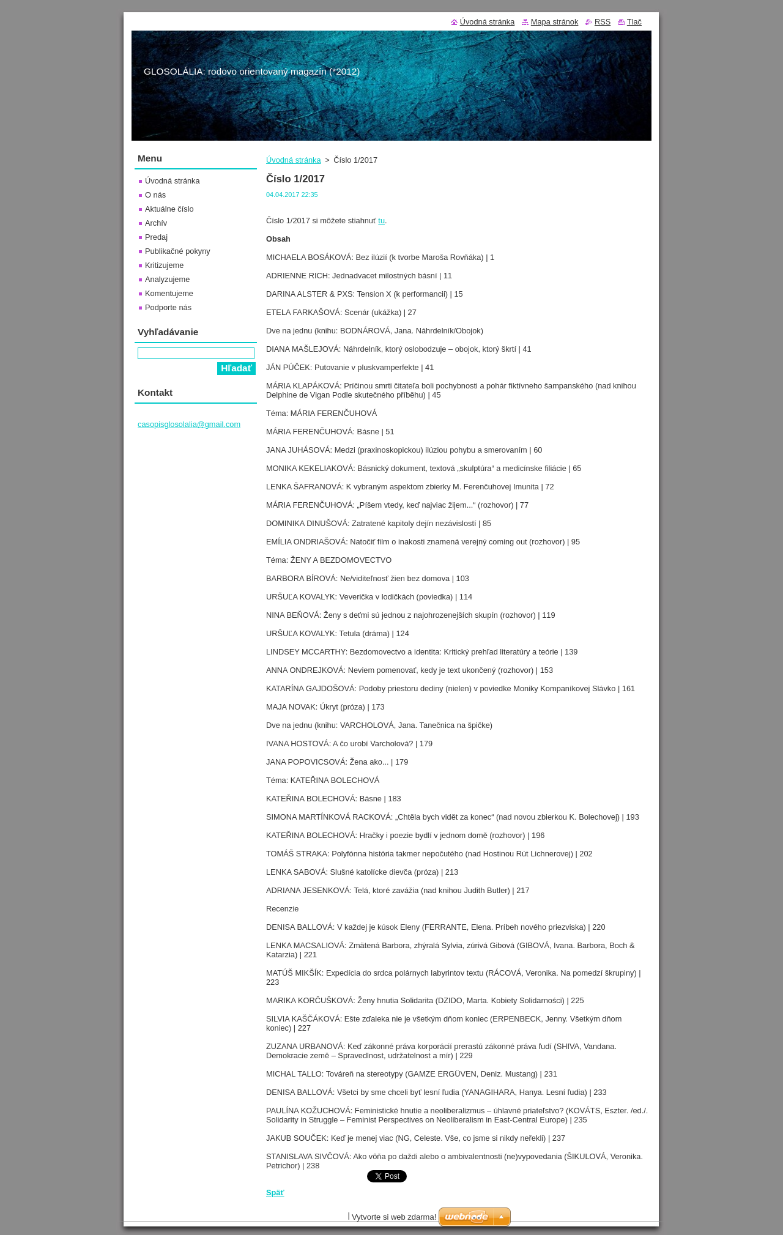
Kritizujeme (164, 265)
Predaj (156, 237)
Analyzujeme (167, 279)
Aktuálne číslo (169, 208)
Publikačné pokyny (177, 251)
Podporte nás (168, 307)
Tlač (634, 21)
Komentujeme (169, 293)
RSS (602, 21)
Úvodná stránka (293, 160)
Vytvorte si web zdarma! (394, 1217)
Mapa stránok (555, 21)
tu (381, 220)
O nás (155, 194)
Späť (275, 1192)
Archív (156, 223)
